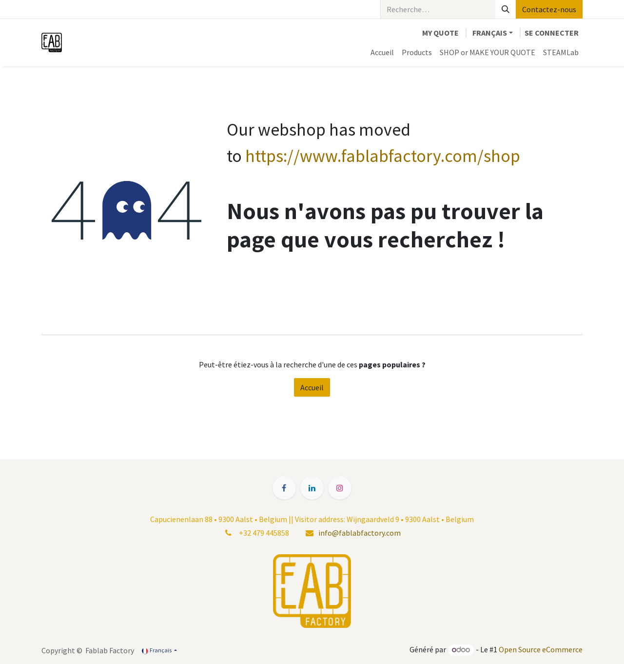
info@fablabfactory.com (359, 533)
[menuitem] (382, 52)
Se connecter (552, 33)
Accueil (312, 387)
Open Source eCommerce (541, 649)
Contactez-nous (549, 9)
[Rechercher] (505, 9)
